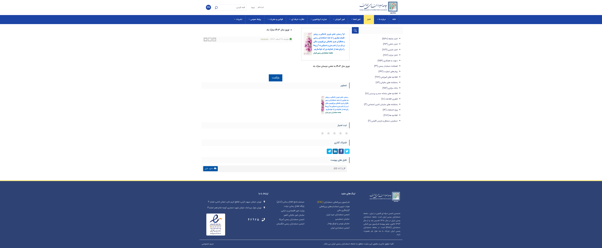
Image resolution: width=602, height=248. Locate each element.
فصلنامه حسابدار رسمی (386, 66)
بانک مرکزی (390, 88)
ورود (252, 7)
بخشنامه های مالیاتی (387, 82)
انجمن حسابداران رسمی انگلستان (290, 224)
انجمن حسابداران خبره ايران (337, 215)
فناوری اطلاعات (389, 99)
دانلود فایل (210, 168)
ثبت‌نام (261, 7)
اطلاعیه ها (390, 115)
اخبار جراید (390, 55)
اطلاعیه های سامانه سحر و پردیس (381, 93)
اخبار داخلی (390, 44)
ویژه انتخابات (390, 110)
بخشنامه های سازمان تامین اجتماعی (381, 104)
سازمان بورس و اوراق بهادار (338, 223)
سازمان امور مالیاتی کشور (294, 215)
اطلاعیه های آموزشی (386, 77)
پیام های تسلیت (388, 71)
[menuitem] (394, 19)
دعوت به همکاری (388, 61)
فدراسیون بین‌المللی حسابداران (336, 202)
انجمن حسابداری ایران (340, 228)
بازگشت (275, 78)
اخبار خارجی (390, 50)
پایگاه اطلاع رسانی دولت (294, 206)
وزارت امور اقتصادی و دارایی (292, 211)
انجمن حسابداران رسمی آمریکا (291, 219)
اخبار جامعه (390, 39)
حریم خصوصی (208, 244)
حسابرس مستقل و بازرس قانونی (383, 121)
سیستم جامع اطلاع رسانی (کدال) (290, 202)
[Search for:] (229, 8)
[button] (220, 7)
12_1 (343, 168)
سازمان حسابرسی (342, 219)
